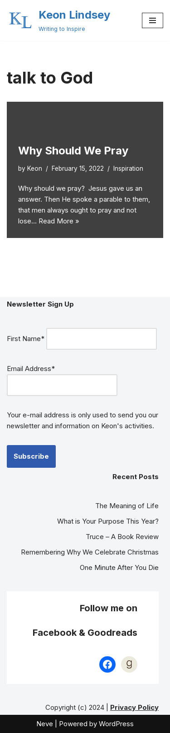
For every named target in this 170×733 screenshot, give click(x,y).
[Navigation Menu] (152, 20)
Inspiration (128, 168)
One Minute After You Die (119, 567)
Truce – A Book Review (122, 536)
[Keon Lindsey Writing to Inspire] (58, 20)
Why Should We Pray (73, 150)
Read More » (59, 221)
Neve (44, 723)
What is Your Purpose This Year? (108, 521)
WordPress (116, 723)
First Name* (25, 338)
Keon (34, 168)
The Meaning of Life (127, 505)
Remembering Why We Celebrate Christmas (90, 552)
